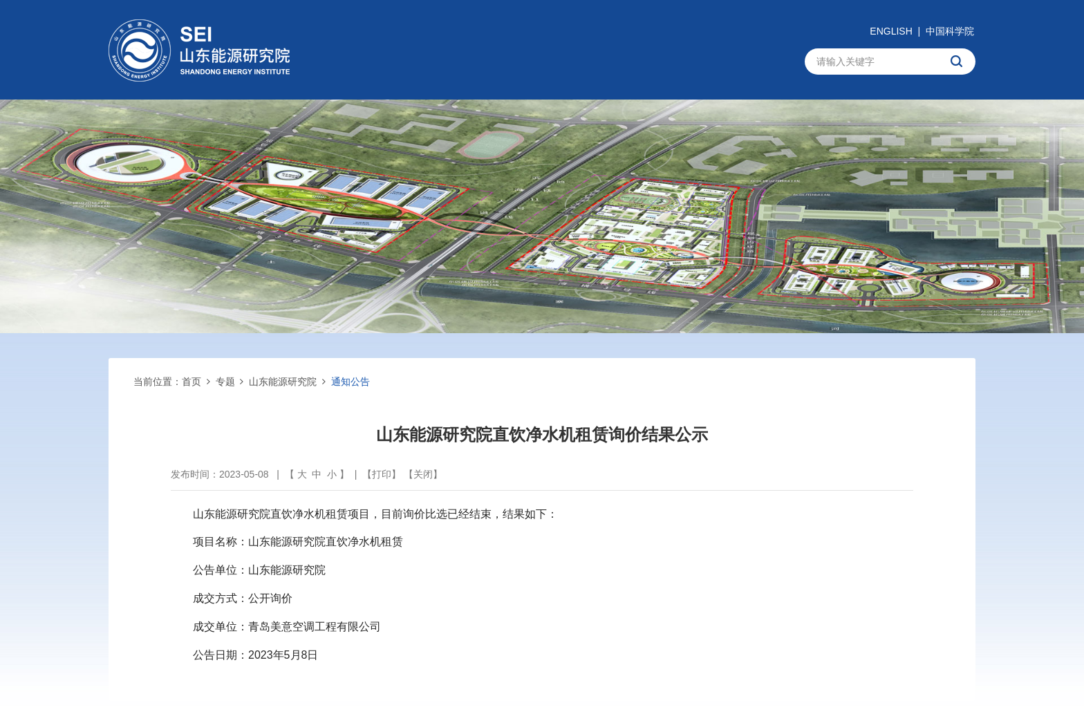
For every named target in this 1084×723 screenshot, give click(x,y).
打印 (381, 474)
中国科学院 (950, 31)
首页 (191, 381)
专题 (225, 381)
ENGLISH (891, 31)
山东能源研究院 (283, 381)
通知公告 (350, 381)
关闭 (423, 474)
